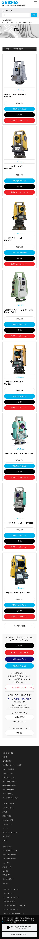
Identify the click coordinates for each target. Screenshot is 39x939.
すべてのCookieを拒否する (19, 934)
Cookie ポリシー (6, 922)
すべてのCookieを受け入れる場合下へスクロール (19, 927)
